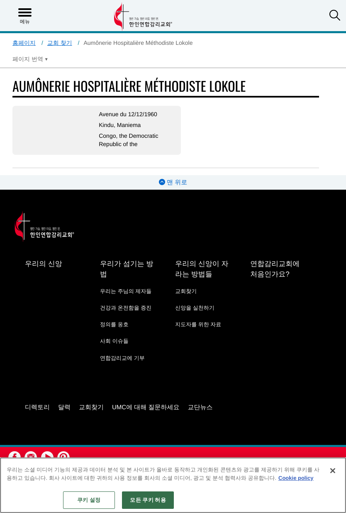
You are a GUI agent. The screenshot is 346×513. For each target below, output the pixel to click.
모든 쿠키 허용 (148, 500)
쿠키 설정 (88, 500)
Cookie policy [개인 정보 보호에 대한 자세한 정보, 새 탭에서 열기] (296, 478)
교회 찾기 (59, 42)
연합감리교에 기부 (122, 358)
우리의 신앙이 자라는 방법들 (201, 269)
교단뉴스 (200, 407)
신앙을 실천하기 (194, 308)
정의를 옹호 (114, 324)
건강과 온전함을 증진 (125, 308)
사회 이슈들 (114, 341)
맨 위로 (173, 182)
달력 (64, 407)
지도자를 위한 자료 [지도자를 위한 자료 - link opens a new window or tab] (198, 324)
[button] (334, 16)
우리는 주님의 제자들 (125, 291)
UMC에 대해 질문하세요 (146, 407)
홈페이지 (24, 42)
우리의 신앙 (43, 264)
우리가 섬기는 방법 (126, 269)
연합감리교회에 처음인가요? (275, 269)
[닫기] (333, 471)
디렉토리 (37, 407)
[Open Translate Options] (30, 59)
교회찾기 (186, 291)
